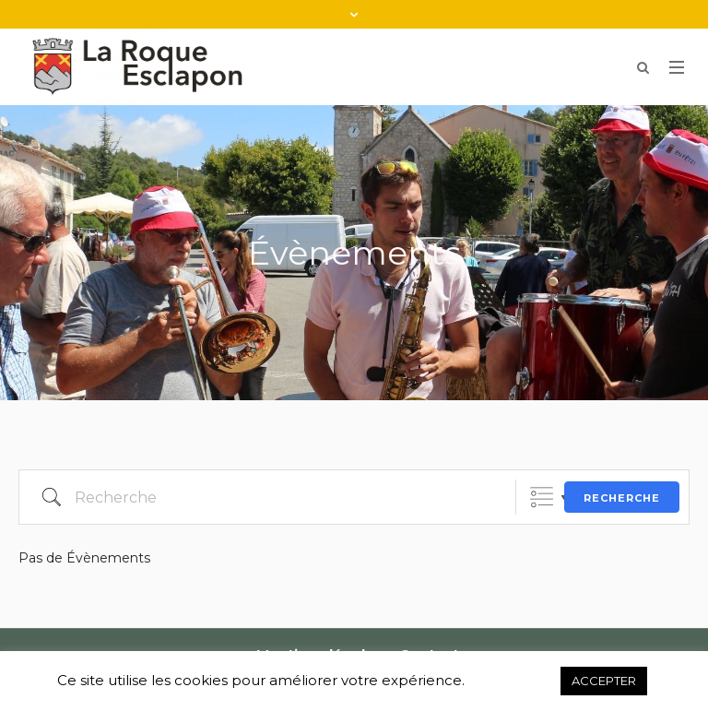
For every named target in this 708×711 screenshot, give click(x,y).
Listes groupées (541, 497)
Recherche (622, 498)
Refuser (512, 680)
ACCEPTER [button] (604, 680)
